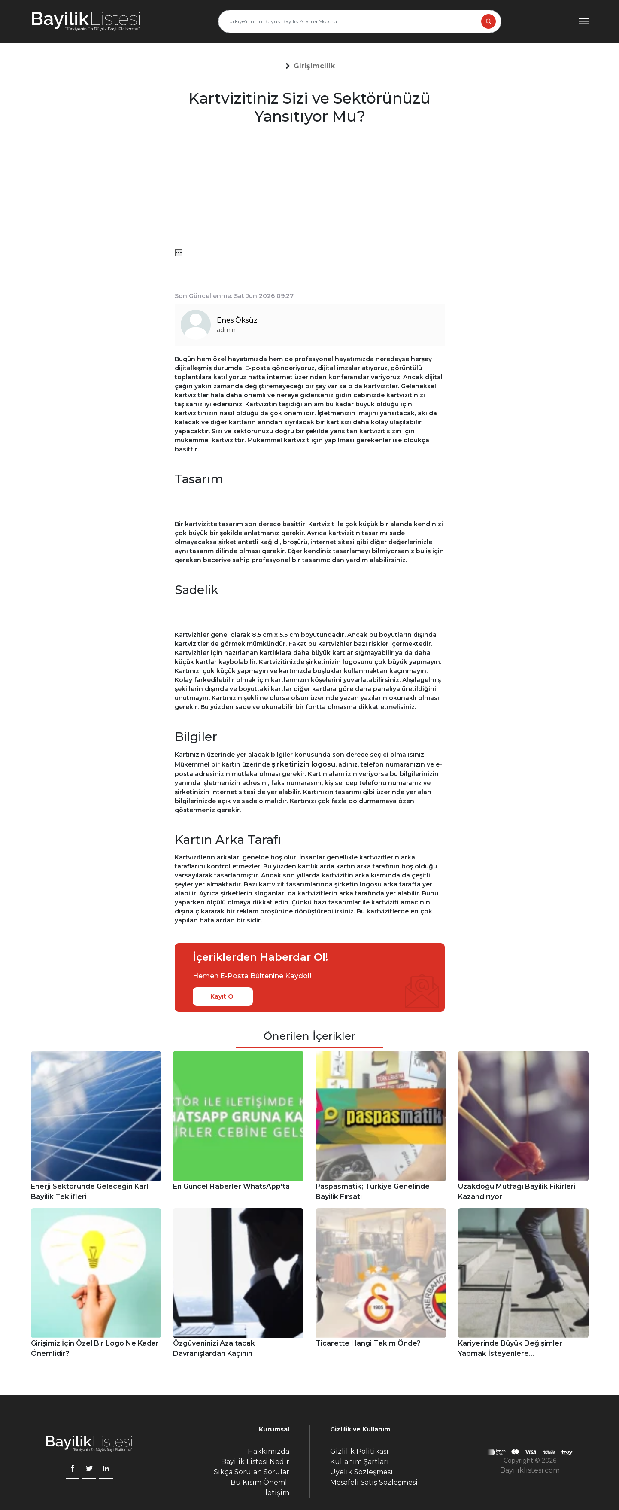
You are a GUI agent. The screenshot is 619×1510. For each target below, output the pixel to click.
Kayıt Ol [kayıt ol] (222, 996)
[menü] (178, 252)
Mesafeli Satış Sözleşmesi (374, 1482)
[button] (314, 66)
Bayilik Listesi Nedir (255, 1462)
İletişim (276, 1493)
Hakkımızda (268, 1451)
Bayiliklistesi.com (530, 1470)
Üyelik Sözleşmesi (361, 1472)
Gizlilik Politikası (359, 1451)
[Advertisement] (310, 188)
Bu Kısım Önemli (260, 1482)
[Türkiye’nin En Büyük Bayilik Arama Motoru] (359, 21)
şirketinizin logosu (303, 764)
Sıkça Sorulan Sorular (251, 1472)
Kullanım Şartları (359, 1462)
